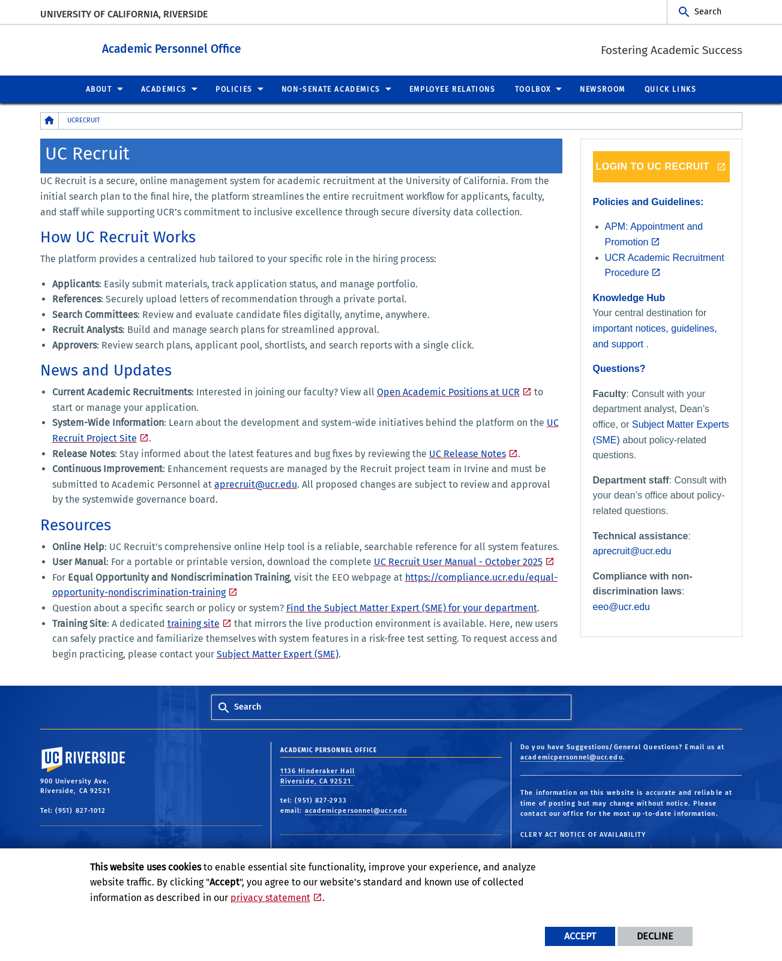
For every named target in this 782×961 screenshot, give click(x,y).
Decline (655, 936)
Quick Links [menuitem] (671, 89)
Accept (580, 936)
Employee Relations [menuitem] (452, 89)
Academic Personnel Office (226, 47)
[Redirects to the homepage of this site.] (50, 120)
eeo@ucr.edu (621, 606)
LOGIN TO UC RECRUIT (652, 166)
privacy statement (270, 897)
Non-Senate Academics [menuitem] (330, 89)
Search (707, 12)
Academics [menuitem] (164, 89)
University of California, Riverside (124, 14)
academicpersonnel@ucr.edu (356, 810)
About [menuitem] (99, 89)
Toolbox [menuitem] (533, 89)
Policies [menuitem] (234, 89)
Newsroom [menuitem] (602, 89)
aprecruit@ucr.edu (632, 550)
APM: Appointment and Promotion (654, 234)
